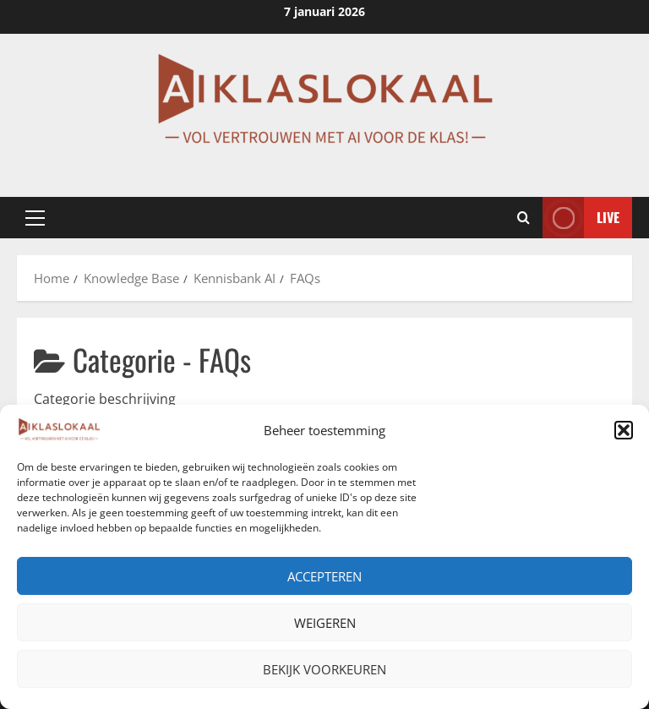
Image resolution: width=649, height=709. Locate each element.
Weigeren (325, 622)
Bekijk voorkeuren (324, 669)
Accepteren (324, 576)
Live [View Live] (581, 217)
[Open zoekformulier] (523, 218)
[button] (623, 430)
